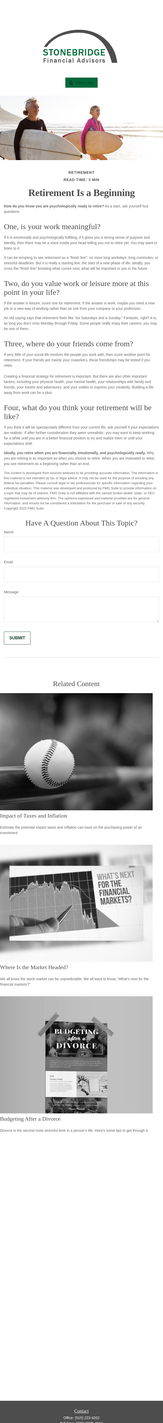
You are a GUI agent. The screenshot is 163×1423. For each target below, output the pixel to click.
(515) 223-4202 (87, 1418)
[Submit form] (17, 638)
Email (8, 562)
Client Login (81, 82)
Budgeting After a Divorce (30, 1118)
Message (11, 592)
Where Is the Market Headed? (34, 967)
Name (8, 532)
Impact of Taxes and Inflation (33, 815)
